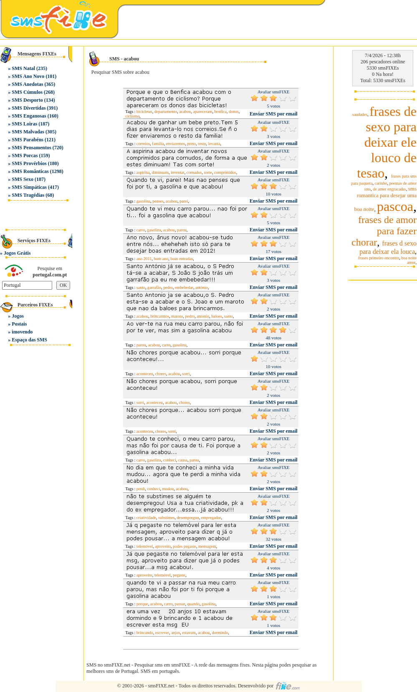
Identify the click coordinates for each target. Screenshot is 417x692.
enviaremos (175, 143)
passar (180, 604)
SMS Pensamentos (31, 147)
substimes (166, 517)
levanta (214, 143)
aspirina (143, 172)
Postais (19, 324)
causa (182, 460)
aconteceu (144, 373)
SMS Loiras (24, 124)
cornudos (194, 172)
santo (140, 287)
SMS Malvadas (28, 132)
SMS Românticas (30, 171)
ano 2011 (144, 258)
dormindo (220, 632)
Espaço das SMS (29, 340)
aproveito (163, 546)
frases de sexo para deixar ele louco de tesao (387, 142)
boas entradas (181, 258)
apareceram (202, 111)
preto (191, 143)
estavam (189, 632)
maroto (177, 316)
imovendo (22, 332)
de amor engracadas (389, 189)
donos (234, 111)
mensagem (207, 546)
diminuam (160, 172)
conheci (169, 460)
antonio (203, 316)
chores (160, 373)
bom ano (161, 258)
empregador (211, 517)
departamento (165, 111)
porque (142, 604)
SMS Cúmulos (27, 92)
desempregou (188, 517)
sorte (208, 172)
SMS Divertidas (28, 108)
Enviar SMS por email (274, 114)
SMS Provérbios (29, 163)
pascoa (395, 206)
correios (143, 143)
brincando (144, 632)
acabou (185, 111)
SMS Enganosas (29, 116)
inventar (177, 172)
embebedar (184, 287)
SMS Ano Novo (28, 76)
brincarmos (159, 316)
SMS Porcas (25, 155)
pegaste (179, 575)
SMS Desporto (27, 100)
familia (158, 143)
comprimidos (225, 172)
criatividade (146, 517)
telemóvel (144, 546)
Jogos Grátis (17, 253)
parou (182, 230)
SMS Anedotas (27, 84)
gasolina (143, 201)
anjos (175, 632)
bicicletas (144, 111)
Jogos (18, 316)
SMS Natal (23, 68)
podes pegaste (184, 546)
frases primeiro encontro (378, 258)
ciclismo (132, 116)
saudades (359, 114)
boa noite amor (409, 260)
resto (202, 143)
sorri (186, 373)
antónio (201, 287)
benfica (220, 111)
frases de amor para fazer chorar (384, 231)
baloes (216, 316)
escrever (162, 632)
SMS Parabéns (27, 140)
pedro (168, 287)
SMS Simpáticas (29, 187)
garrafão (154, 287)
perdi (140, 488)
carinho (380, 183)
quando (193, 604)
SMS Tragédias (28, 195)
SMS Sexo (22, 179)
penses (158, 201)
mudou (168, 488)
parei (183, 201)
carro (140, 230)
